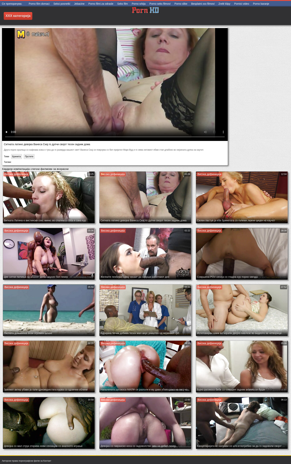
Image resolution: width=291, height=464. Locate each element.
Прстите (29, 156)
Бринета (16, 156)
